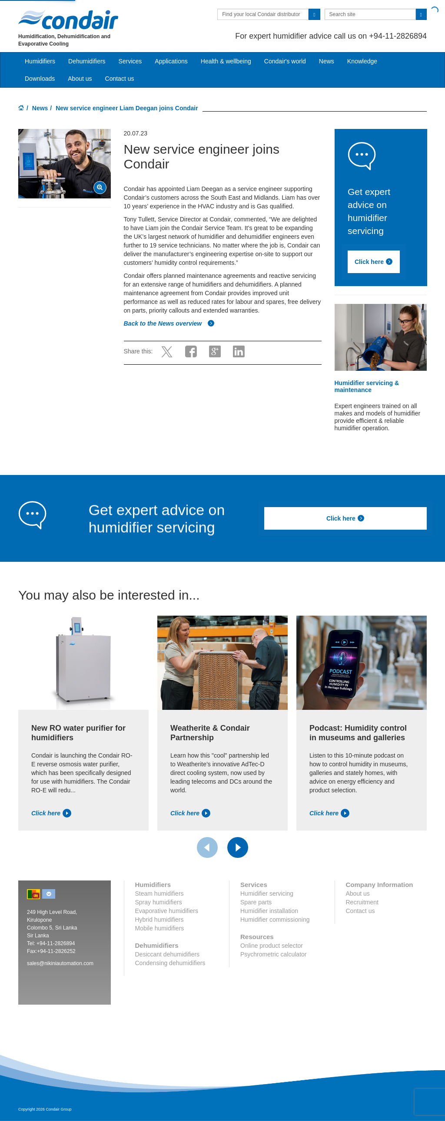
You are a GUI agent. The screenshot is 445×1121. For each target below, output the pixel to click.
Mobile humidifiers (159, 928)
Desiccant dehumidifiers (167, 954)
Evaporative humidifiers (167, 910)
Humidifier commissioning (275, 919)
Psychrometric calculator (273, 954)
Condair (68, 20)
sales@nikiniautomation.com (60, 963)
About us (80, 78)
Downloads (40, 78)
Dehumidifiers (87, 61)
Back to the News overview (169, 323)
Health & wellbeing (226, 61)
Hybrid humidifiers (159, 919)
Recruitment (362, 902)
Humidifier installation (269, 910)
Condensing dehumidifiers (170, 962)
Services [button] (130, 61)
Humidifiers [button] (40, 61)
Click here (374, 261)
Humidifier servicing (266, 893)
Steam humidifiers (159, 893)
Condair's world (285, 61)
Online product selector (271, 945)
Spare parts (256, 902)
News (326, 61)
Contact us (119, 78)
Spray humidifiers (158, 902)
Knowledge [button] (362, 61)
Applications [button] (171, 61)
